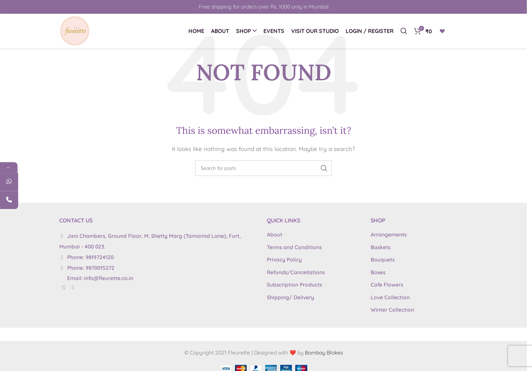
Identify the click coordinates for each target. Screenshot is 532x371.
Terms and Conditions (294, 247)
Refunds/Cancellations (296, 272)
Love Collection (390, 297)
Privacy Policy (284, 259)
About (274, 234)
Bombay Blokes (324, 352)
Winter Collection (392, 309)
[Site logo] (74, 30)
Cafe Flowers (387, 284)
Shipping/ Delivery (290, 297)
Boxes (378, 272)
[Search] (404, 31)
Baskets (381, 247)
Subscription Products (294, 284)
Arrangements (389, 234)
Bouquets (383, 259)
